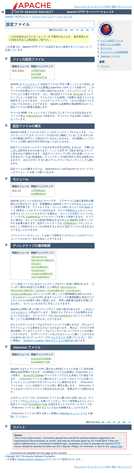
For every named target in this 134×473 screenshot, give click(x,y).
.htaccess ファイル (110, 56)
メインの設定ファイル (111, 40)
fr (77, 30)
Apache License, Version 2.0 (31, 459)
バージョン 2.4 (64, 16)
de (66, 30)
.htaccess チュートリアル (73, 413)
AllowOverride (40, 362)
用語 (113, 6)
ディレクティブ (95, 6)
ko (87, 30)
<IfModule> (38, 190)
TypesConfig (39, 77)
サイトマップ (125, 6)
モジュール (80, 6)
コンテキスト (58, 337)
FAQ (107, 6)
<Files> (36, 263)
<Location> (38, 270)
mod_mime (18, 70)
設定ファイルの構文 (110, 44)
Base (87, 207)
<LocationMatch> (42, 273)
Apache (9, 16)
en (72, 30)
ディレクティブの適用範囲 (114, 52)
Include (36, 74)
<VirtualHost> (40, 277)
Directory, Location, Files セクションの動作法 (48, 340)
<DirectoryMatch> (42, 260)
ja (82, 30)
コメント (105, 66)
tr (92, 30)
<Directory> (39, 257)
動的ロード (74, 210)
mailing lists (116, 446)
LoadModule (38, 193)
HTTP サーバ (22, 16)
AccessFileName (41, 358)
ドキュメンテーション (42, 16)
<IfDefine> (38, 70)
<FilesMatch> (40, 267)
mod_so (16, 190)
